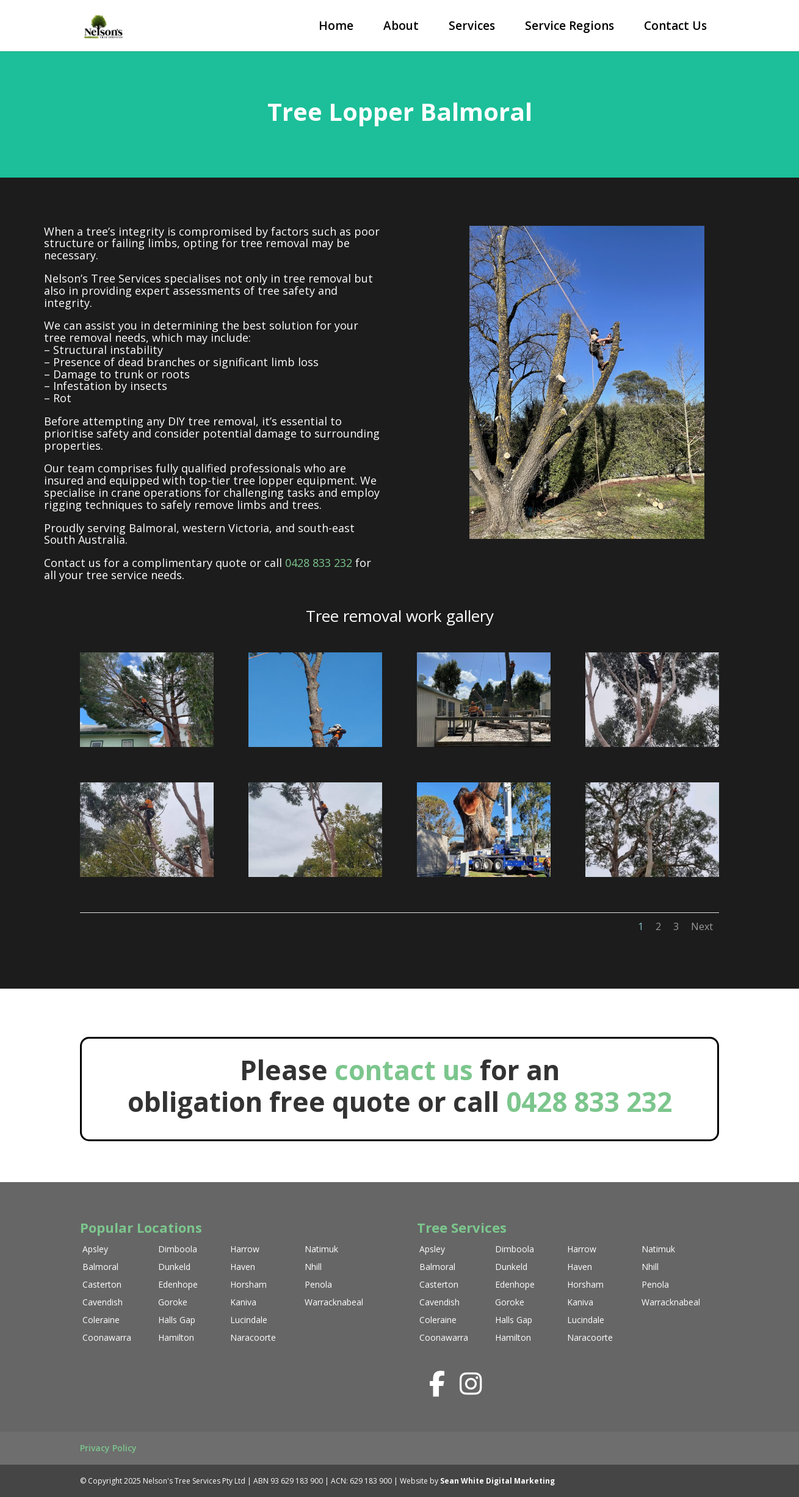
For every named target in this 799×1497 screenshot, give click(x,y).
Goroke (172, 1302)
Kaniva (243, 1302)
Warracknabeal (334, 1302)
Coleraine (101, 1320)
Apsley (95, 1249)
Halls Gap (176, 1320)
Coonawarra (106, 1337)
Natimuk (321, 1249)
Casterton (101, 1284)
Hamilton (176, 1337)
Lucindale (248, 1320)
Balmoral (100, 1266)
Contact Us (675, 26)
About (401, 26)
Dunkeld (174, 1266)
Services (472, 26)
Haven (242, 1266)
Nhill (313, 1266)
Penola (318, 1284)
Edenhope (178, 1284)
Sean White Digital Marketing (497, 1481)
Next (702, 926)
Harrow (244, 1249)
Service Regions (569, 26)
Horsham (248, 1284)
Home (336, 26)
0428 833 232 (318, 562)
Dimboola (177, 1249)
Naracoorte (253, 1337)
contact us (407, 1070)
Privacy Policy (108, 1448)
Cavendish (102, 1302)
